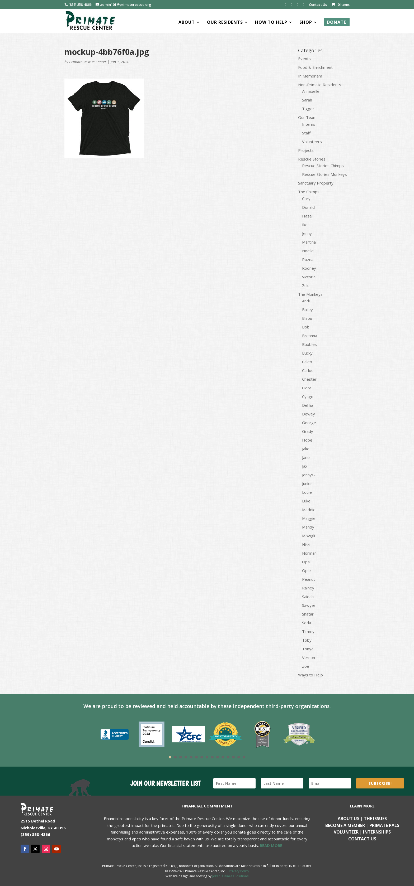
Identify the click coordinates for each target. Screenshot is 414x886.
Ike (305, 224)
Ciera (306, 387)
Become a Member (345, 825)
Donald (308, 207)
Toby (307, 640)
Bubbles (309, 344)
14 (238, 757)
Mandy (308, 527)
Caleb (307, 361)
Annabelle (310, 91)
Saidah (308, 596)
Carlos (307, 370)
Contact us (362, 839)
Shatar (308, 614)
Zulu (305, 285)
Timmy (308, 631)
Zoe (305, 666)
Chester (309, 379)
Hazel (307, 216)
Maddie (309, 509)
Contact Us (318, 5)
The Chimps (308, 191)
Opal (306, 561)
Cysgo (307, 396)
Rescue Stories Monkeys (324, 174)
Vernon (308, 657)
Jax (304, 466)
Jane (306, 457)
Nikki (306, 544)
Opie (306, 570)
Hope (307, 440)
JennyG (308, 474)
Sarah (307, 100)
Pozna (307, 259)
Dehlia (307, 405)
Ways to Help (310, 674)
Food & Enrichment (315, 67)
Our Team (307, 117)
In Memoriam (310, 76)
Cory (306, 198)
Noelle (308, 250)
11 (223, 757)
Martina (309, 242)
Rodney (309, 268)
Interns (308, 124)
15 (244, 757)
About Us (348, 818)
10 (217, 757)
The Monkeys (310, 294)
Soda (306, 622)
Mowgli (308, 535)
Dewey (308, 414)
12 (228, 757)
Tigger (308, 108)
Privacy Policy (239, 871)
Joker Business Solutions (230, 876)
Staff (306, 132)
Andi (306, 300)
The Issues (375, 818)
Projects (306, 150)
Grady (307, 431)
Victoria (309, 276)
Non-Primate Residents (319, 84)
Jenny (307, 233)
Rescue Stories (312, 159)
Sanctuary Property (315, 183)
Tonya (307, 648)
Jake (305, 448)
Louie (307, 492)
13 (233, 757)
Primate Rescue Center (87, 61)
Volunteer (346, 832)
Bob (305, 327)
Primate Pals (384, 825)
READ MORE (271, 845)
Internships (377, 832)
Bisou (307, 318)
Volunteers (312, 141)
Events (304, 58)
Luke (306, 500)
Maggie (309, 518)
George (309, 422)
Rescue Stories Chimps (323, 165)
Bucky (307, 353)
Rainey (308, 587)
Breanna (309, 335)
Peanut (308, 579)
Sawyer (309, 605)
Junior (307, 483)
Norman (309, 553)
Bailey (307, 309)
